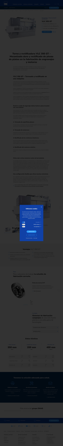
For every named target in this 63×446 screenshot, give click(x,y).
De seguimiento (37, 226)
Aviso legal (35, 238)
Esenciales (38, 222)
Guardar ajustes (31, 235)
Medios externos (37, 224)
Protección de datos (29, 238)
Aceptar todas (31, 231)
